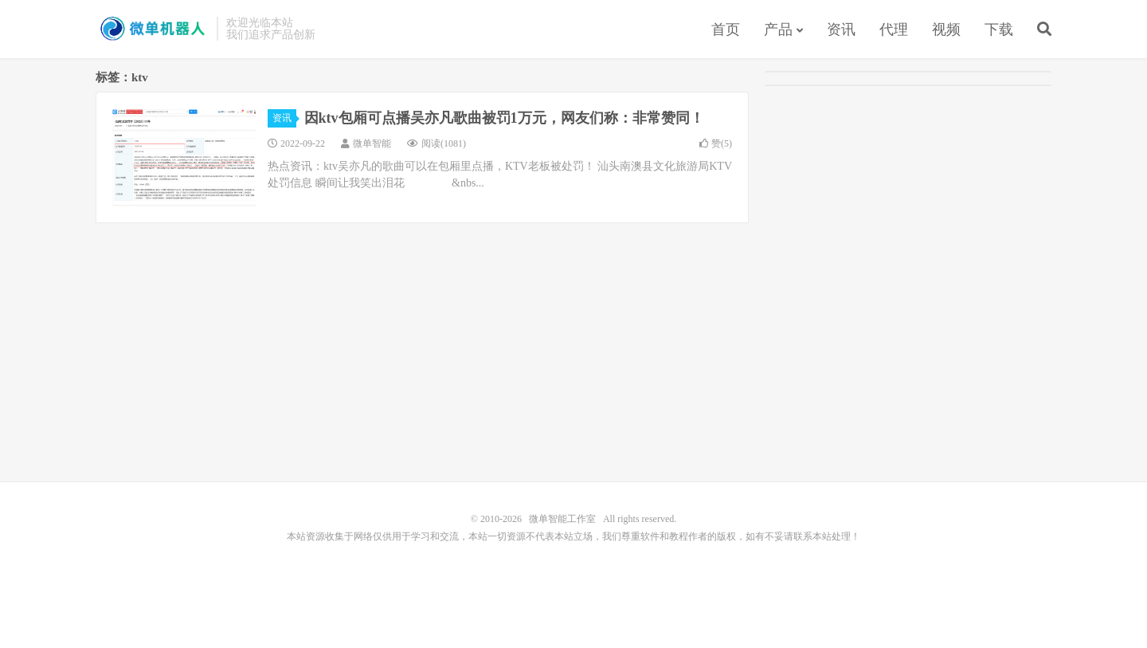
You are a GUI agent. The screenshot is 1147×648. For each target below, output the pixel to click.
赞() (715, 143)
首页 (725, 29)
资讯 (841, 29)
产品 (778, 29)
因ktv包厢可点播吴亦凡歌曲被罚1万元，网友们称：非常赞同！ (504, 118)
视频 (946, 29)
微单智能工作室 (152, 28)
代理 (893, 29)
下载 (999, 29)
